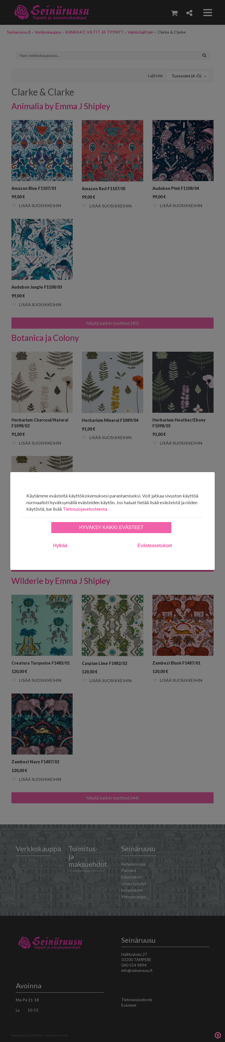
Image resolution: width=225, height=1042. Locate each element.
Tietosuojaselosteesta (85, 509)
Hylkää (60, 545)
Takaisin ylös (217, 1034)
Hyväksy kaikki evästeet (111, 527)
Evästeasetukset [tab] (155, 545)
